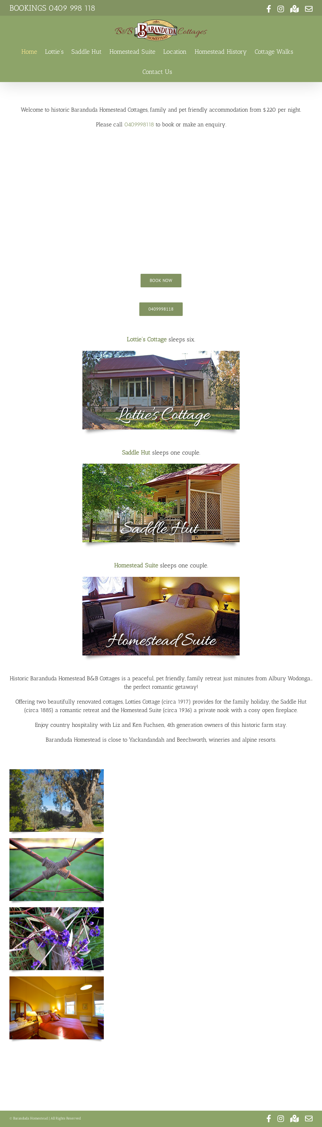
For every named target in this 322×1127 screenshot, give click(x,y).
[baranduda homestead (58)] (161, 579)
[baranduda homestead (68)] (161, 466)
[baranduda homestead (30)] (161, 353)
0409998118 (139, 124)
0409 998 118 (71, 8)
